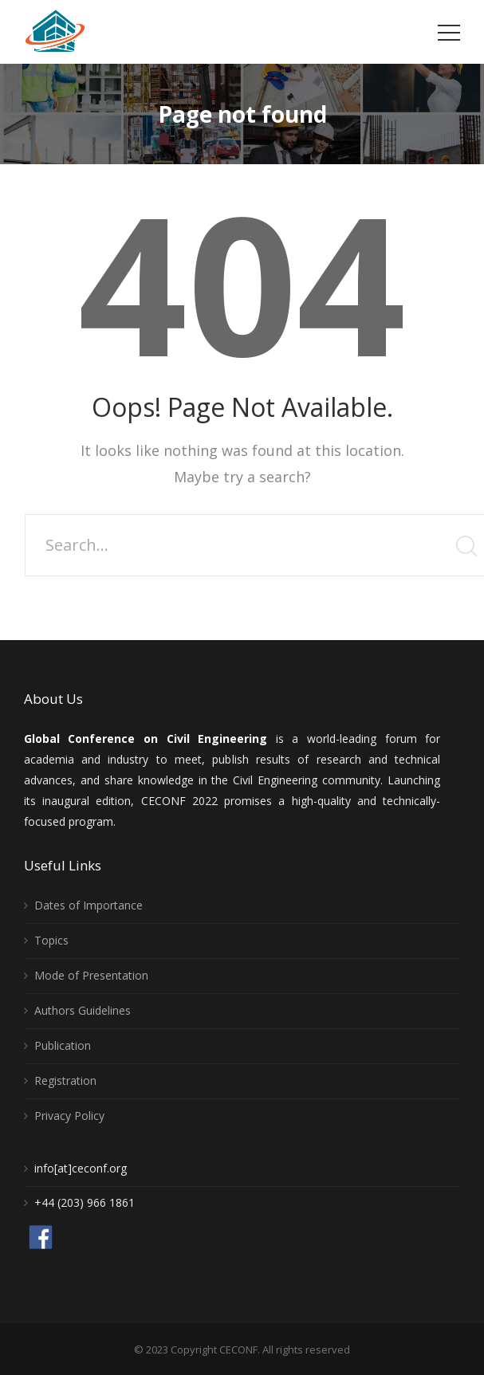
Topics (51, 940)
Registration (65, 1080)
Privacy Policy (69, 1115)
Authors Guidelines (82, 1010)
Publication (62, 1045)
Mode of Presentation (91, 975)
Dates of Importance (88, 905)
